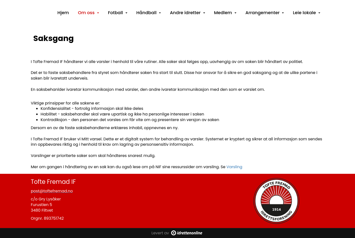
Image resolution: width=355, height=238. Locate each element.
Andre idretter (187, 13)
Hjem (63, 13)
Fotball (117, 13)
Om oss (88, 13)
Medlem (225, 13)
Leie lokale (306, 13)
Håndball (148, 13)
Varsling (234, 167)
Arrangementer (264, 13)
